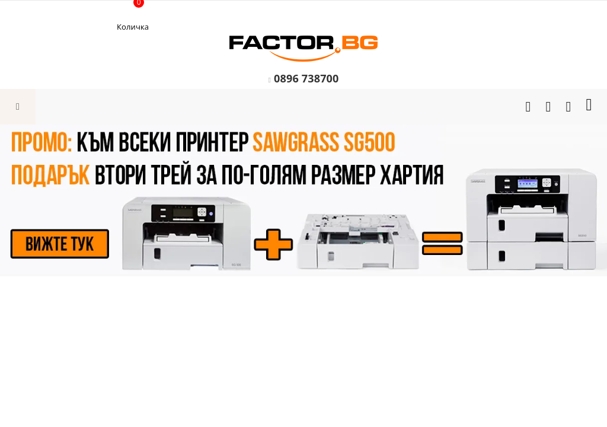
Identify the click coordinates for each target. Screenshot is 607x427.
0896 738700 (306, 78)
